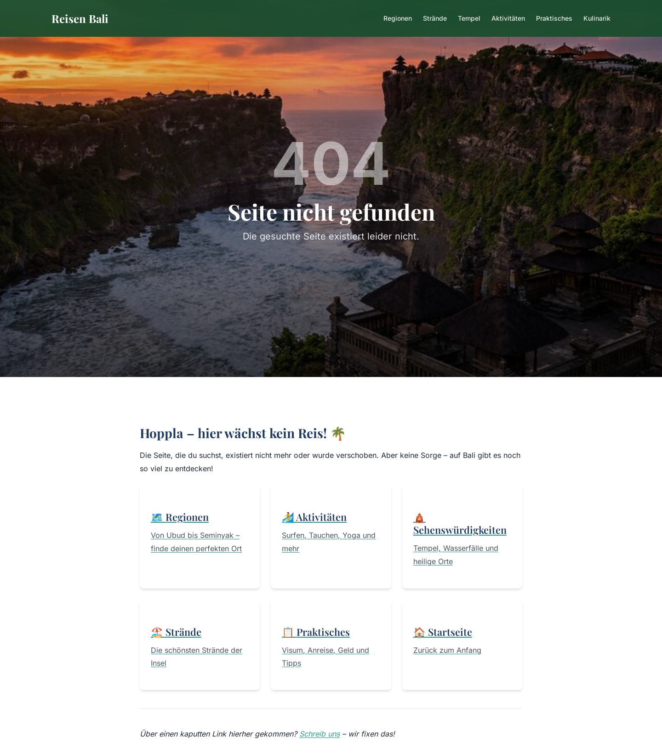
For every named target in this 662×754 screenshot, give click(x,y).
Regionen (397, 18)
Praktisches (554, 18)
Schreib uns (319, 733)
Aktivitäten (508, 18)
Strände (435, 18)
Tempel (469, 18)
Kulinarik (597, 18)
